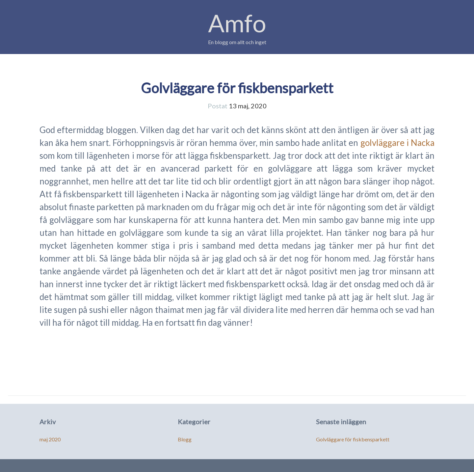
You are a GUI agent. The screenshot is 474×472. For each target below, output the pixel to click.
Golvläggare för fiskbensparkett (237, 88)
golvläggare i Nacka (397, 142)
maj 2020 (50, 439)
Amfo (237, 23)
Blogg (185, 439)
